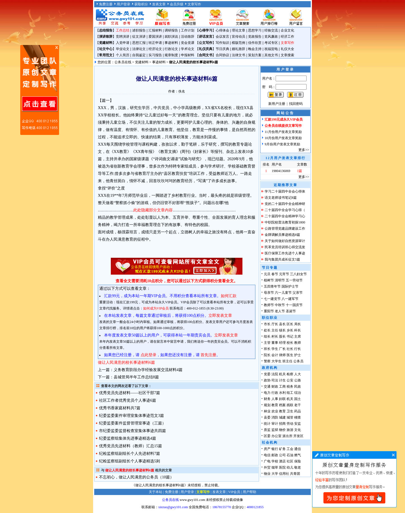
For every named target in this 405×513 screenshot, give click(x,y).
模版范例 (238, 43)
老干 (297, 405)
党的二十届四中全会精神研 (285, 204)
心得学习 (205, 30)
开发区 (298, 436)
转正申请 (155, 43)
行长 (297, 349)
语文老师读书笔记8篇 (281, 198)
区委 (267, 436)
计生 (282, 380)
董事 (274, 343)
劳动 (290, 424)
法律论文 (139, 49)
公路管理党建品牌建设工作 (285, 228)
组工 (290, 393)
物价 (282, 430)
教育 (274, 405)
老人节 (280, 311)
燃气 (297, 455)
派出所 (287, 436)
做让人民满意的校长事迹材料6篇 (126, 362)
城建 (282, 417)
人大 (297, 374)
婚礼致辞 (238, 49)
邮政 (274, 455)
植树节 (269, 280)
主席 (297, 336)
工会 (290, 449)
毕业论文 (122, 49)
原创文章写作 (39, 90)
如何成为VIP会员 (156, 308)
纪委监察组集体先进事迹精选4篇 (127, 438)
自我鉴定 (139, 55)
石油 (290, 455)
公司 (282, 455)
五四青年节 (272, 286)
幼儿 (290, 467)
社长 (290, 349)
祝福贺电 (271, 49)
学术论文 (187, 49)
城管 (290, 417)
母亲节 (269, 293)
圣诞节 (291, 311)
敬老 (297, 467)
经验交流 (271, 30)
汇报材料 (155, 30)
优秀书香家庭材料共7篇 (119, 408)
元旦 (267, 274)
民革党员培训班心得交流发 (285, 247)
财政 (274, 386)
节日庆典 (222, 49)
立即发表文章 (220, 315)
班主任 (287, 361)
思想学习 (255, 30)
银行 (274, 449)
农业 (274, 411)
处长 (267, 330)
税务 (290, 386)
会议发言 (222, 37)
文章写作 (194, 4)
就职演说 (171, 37)
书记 (290, 336)
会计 (274, 355)
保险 (297, 461)
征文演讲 (139, 37)
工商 (282, 386)
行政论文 (171, 49)
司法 (274, 380)
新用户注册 (276, 104)
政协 (267, 380)
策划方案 (255, 55)
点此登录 (148, 355)
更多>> (303, 150)
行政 (274, 393)
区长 (290, 324)
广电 (267, 461)
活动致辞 (187, 37)
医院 (282, 467)
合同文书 (205, 55)
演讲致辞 (105, 37)
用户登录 (123, 4)
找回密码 (296, 104)
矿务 (282, 449)
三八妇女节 (298, 274)
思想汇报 (139, 43)
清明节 (280, 280)
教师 (297, 343)
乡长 (290, 330)
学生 (274, 349)
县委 (267, 417)
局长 (297, 324)
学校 (274, 461)
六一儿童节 (283, 293)
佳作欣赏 (255, 43)
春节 (274, 274)
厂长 (282, 349)
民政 (297, 386)
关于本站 (155, 492)
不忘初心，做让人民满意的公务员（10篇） (136, 477)
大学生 (276, 361)
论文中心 (105, 49)
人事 (274, 399)
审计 (274, 424)
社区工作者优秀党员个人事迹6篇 (127, 400)
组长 (267, 336)
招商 (282, 424)
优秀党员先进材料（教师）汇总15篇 (130, 446)
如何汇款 (229, 296)
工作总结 (122, 30)
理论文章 (238, 30)
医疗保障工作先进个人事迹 (285, 253)
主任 (274, 330)
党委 (267, 374)
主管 (267, 343)
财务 (267, 399)
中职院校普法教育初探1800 (285, 222)
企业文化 (287, 30)
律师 (282, 355)
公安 (290, 380)
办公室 (276, 436)
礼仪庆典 (205, 49)
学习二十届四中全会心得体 (285, 191)
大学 (274, 474)
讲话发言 (205, 37)
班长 (267, 349)
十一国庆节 (294, 305)
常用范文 (105, 55)
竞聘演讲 (122, 37)
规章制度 (171, 55)
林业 (267, 411)
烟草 (274, 467)
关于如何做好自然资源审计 (285, 241)
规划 (267, 405)
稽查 (297, 417)
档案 (282, 405)
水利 (282, 393)
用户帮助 (249, 492)
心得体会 (222, 30)
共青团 (295, 474)
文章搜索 (287, 55)
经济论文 (155, 49)
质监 (267, 430)
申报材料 (187, 55)
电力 (267, 393)
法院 (274, 374)
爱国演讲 (155, 37)
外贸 (267, 467)
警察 (267, 361)
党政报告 (255, 37)
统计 (267, 424)
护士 (297, 355)
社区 (290, 461)
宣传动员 (238, 37)
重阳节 (269, 311)
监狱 (274, 430)
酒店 (282, 461)
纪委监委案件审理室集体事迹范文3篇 (131, 415)
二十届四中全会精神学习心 (285, 216)
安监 (297, 424)
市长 (267, 324)
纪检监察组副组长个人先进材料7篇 (129, 453)
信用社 (284, 474)
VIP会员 (234, 492)
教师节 (269, 305)
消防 (274, 417)
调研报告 (171, 30)
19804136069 (281, 171)
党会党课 (187, 43)
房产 (267, 449)
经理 (282, 343)
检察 (290, 374)
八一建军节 (290, 299)
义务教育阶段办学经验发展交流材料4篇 (148, 370)
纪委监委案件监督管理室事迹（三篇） (132, 423)
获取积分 (141, 4)
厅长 (274, 324)
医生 (290, 355)
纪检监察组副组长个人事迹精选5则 (129, 461)
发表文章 (159, 4)
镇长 (282, 330)
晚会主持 (255, 49)
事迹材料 (171, 43)
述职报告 (139, 30)
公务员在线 (122, 62)
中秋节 (280, 305)
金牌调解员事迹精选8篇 (282, 235)
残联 (290, 405)
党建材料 (105, 43)
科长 (297, 330)
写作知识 (222, 43)
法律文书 (238, 55)
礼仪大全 (287, 49)
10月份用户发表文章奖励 (283, 138)
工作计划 (187, 30)
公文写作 (205, 43)
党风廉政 (271, 37)
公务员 (298, 361)
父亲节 (297, 293)
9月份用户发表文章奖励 (282, 144)
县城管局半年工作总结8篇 (136, 377)
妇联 (282, 399)
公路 (297, 380)
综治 (297, 393)
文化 (297, 430)
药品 (297, 411)
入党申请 (122, 43)
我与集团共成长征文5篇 (282, 259)
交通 (267, 386)
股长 (282, 336)
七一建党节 (272, 299)
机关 (282, 374)
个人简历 (122, 55)
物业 (267, 474)
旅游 (290, 430)
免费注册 (105, 4)
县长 (282, 324)
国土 (297, 399)
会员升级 (176, 4)
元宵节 (284, 274)
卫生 (290, 411)
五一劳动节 (294, 280)
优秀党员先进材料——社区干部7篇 (129, 393)
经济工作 (287, 37)
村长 (274, 336)
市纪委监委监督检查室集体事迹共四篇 (132, 431)
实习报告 (155, 55)
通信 (297, 449)
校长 (290, 343)
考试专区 (271, 43)
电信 (267, 455)
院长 (267, 355)
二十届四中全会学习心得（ (285, 210)
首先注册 (208, 355)
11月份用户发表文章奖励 (283, 132)
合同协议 (222, 55)
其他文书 (271, 55)
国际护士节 (290, 286)
